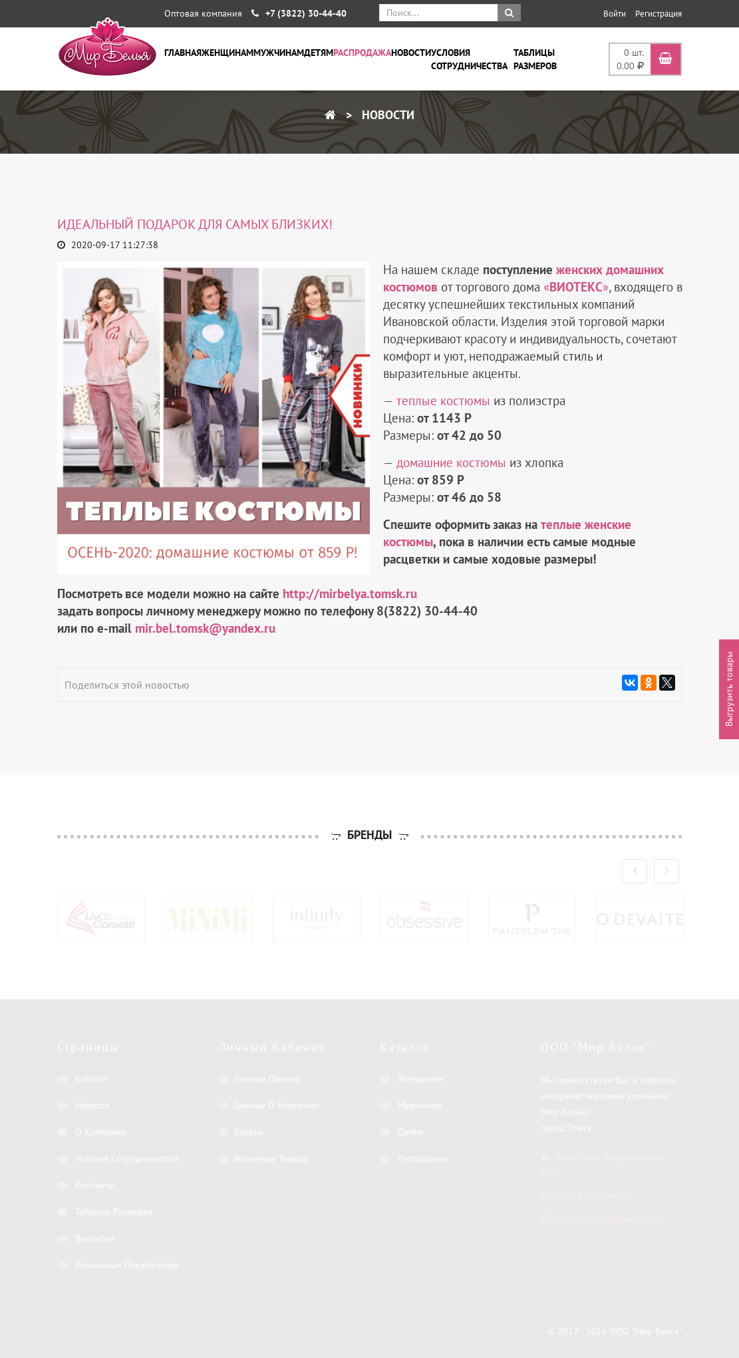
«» (576, 287)
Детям (318, 53)
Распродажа (362, 53)
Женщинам (227, 53)
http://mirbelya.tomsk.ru (350, 593)
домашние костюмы (451, 462)
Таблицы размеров (535, 59)
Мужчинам (278, 53)
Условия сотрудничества (469, 59)
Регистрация (658, 13)
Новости (411, 53)
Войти (614, 13)
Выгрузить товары (729, 689)
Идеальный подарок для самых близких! (195, 224)
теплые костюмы (443, 401)
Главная (183, 53)
